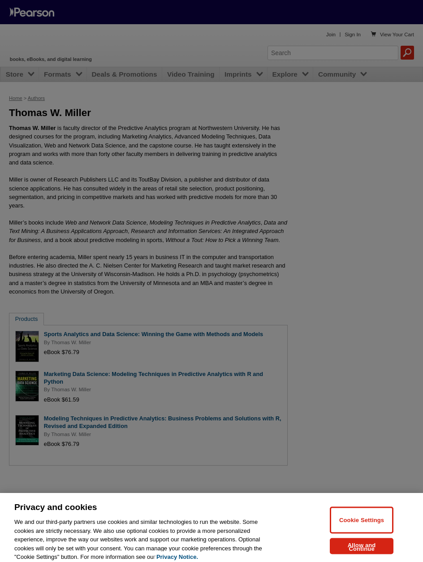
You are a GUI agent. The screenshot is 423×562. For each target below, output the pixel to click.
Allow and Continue (362, 553)
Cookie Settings (361, 526)
